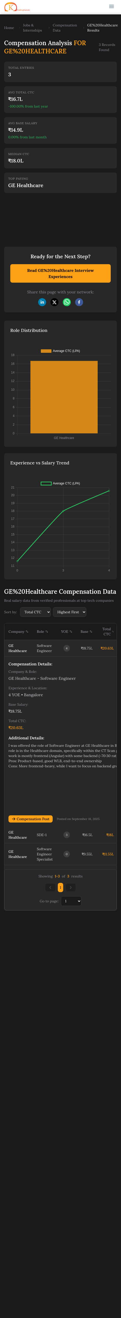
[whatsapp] (67, 302)
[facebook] (79, 302)
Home (9, 27)
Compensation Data (65, 28)
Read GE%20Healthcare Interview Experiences (60, 273)
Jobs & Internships (32, 28)
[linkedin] (42, 302)
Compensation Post (31, 819)
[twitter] (54, 302)
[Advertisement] (48, 216)
